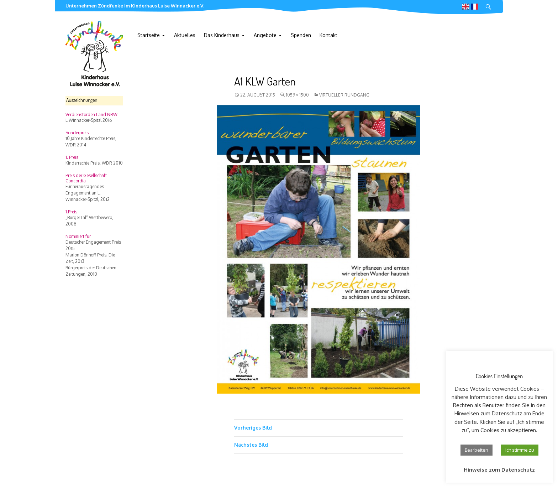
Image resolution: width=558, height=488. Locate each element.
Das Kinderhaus (221, 35)
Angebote (265, 35)
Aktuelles (184, 35)
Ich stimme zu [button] (519, 450)
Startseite (148, 35)
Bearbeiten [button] (476, 450)
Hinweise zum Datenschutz (499, 469)
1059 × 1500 (297, 95)
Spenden (301, 35)
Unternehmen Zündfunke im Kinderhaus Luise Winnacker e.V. (134, 6)
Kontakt (328, 35)
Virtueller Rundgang (344, 95)
